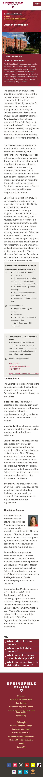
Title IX (21, 743)
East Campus (21, 703)
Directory (21, 696)
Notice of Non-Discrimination (21, 740)
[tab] (21, 642)
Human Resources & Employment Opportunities (21, 711)
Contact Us (21, 747)
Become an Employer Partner (21, 706)
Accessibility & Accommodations (21, 736)
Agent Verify (21, 715)
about (7, 16)
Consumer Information (21, 729)
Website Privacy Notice (21, 732)
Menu (37, 4)
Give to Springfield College (21, 725)
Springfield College (13, 14)
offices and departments (15, 19)
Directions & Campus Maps (21, 699)
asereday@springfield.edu (19, 366)
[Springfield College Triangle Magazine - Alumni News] (21, 720)
